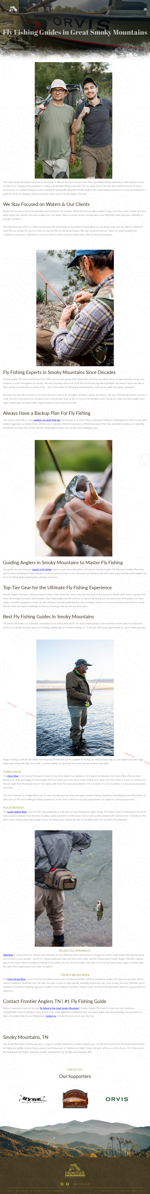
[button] (145, 9)
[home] (13, 9)
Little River (8, 954)
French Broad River (16, 979)
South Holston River (17, 811)
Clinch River (13, 775)
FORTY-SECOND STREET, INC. (128, 1191)
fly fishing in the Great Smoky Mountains (59, 1008)
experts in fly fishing (41, 569)
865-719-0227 (82, 1184)
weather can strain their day (47, 420)
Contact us (51, 1015)
